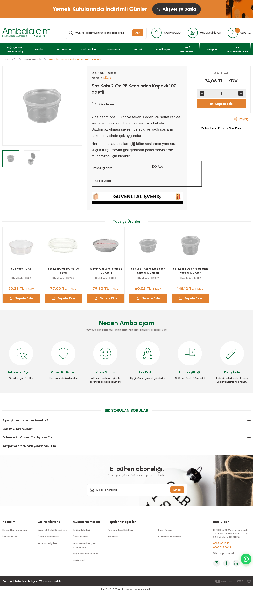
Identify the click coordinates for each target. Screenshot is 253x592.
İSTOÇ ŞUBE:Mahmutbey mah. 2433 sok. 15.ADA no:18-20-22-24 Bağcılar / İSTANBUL (230, 533)
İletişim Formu (10, 536)
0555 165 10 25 (221, 543)
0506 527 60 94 (222, 547)
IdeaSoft (106, 589)
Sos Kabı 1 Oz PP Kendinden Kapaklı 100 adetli (148, 270)
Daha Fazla (221, 128)
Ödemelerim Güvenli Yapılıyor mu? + (27, 437)
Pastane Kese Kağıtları (120, 530)
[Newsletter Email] (137, 490)
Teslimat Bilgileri (47, 543)
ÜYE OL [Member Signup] (204, 32)
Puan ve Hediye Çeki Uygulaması (84, 545)
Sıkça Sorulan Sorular (85, 553)
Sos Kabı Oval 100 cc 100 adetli (63, 270)
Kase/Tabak (165, 530)
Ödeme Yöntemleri (48, 536)
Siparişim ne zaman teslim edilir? (25, 420)
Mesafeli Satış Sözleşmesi (52, 530)
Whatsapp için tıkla (224, 553)
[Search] (106, 33)
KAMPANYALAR (172, 32)
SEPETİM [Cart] (245, 32)
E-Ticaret (118, 589)
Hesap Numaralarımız (14, 530)
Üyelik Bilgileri (80, 536)
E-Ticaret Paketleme (170, 536)
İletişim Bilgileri (81, 530)
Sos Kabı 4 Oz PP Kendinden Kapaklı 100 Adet (190, 270)
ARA (137, 32)
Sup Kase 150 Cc (21, 268)
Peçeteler (113, 536)
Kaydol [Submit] (177, 489)
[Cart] (233, 33)
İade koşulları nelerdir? (18, 429)
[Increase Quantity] (240, 93)
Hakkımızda (79, 560)
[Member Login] (193, 33)
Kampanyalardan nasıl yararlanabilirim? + (31, 446)
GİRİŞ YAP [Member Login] (215, 32)
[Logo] (26, 32)
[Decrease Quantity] (202, 93)
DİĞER (107, 78)
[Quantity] (221, 93)
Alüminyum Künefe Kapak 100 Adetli (106, 270)
